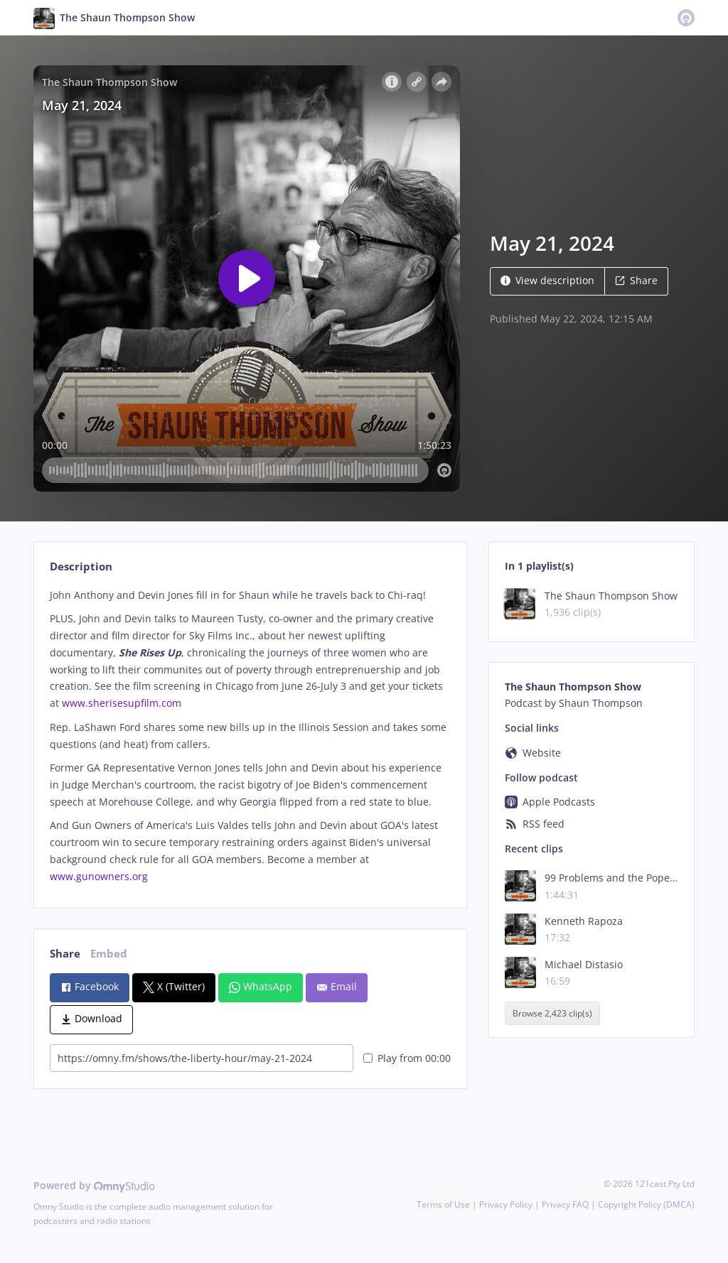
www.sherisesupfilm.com (121, 703)
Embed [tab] (108, 953)
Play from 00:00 (407, 1058)
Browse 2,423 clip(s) (552, 1013)
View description (547, 280)
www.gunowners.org (100, 876)
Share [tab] (65, 953)
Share (636, 280)
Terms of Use (443, 1204)
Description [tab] (81, 566)
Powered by (94, 1185)
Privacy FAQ (565, 1204)
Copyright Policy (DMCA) (646, 1204)
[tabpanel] (250, 736)
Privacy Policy (505, 1204)
